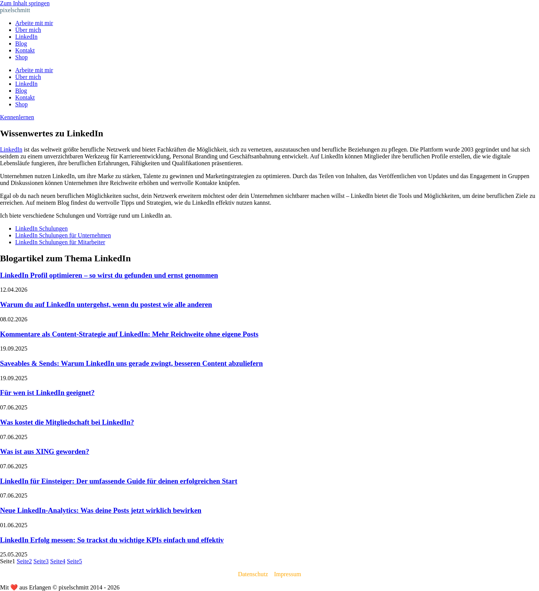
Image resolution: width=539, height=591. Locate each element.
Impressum (287, 574)
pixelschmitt (15, 10)
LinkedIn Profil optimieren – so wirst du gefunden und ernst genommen (109, 275)
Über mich (28, 30)
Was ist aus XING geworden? (44, 451)
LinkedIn (26, 36)
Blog (21, 43)
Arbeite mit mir (34, 23)
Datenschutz (253, 574)
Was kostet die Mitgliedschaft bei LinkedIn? (67, 422)
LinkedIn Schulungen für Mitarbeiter (60, 242)
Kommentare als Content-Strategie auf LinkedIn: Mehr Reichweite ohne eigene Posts (129, 334)
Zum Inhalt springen (25, 3)
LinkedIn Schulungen (41, 228)
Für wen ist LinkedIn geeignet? (47, 393)
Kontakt (25, 50)
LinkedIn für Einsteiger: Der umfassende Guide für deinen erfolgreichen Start (118, 481)
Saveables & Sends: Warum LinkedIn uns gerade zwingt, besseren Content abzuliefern (131, 363)
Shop (21, 57)
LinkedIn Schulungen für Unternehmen (63, 235)
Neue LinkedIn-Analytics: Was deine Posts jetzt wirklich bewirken (100, 510)
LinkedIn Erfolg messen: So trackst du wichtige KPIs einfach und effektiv (112, 540)
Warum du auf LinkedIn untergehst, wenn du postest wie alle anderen (106, 304)
